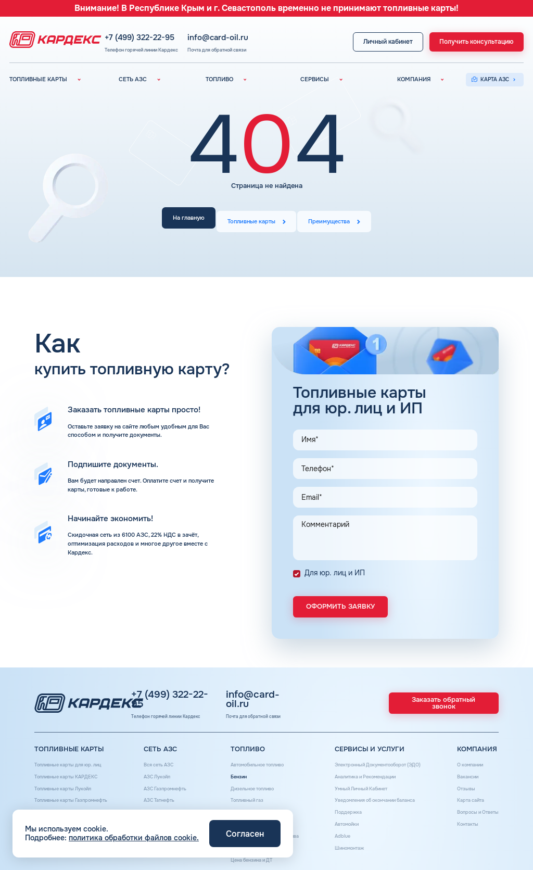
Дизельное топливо (249, 785)
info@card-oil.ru (252, 31)
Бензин (233, 774)
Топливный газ (243, 795)
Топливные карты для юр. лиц (72, 764)
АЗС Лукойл (157, 774)
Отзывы (460, 785)
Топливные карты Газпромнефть (76, 795)
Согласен (245, 833)
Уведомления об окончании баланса (374, 795)
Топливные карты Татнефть (69, 806)
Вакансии (462, 774)
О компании (465, 764)
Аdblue (336, 827)
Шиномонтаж (344, 838)
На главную (184, 219)
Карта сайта (466, 795)
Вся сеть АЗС (159, 764)
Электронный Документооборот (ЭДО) (376, 764)
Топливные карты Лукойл (66, 785)
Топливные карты (251, 219)
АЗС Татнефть (160, 795)
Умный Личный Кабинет (357, 785)
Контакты (462, 816)
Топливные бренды (248, 806)
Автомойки (341, 816)
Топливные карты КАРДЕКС (69, 774)
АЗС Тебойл (157, 806)
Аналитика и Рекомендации (363, 774)
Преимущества (333, 219)
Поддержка (342, 806)
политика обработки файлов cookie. (134, 837)
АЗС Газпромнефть (166, 785)
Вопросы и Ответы (474, 806)
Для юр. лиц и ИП (334, 564)
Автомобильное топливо (256, 764)
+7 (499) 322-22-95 (179, 31)
